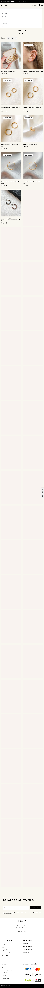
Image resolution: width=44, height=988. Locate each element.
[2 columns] (12, 38)
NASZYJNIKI (4, 20)
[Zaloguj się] (32, 5)
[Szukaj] (35, 5)
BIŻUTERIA (4, 13)
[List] (8, 38)
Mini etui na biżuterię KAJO (8, 71)
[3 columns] (16, 38)
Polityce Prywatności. (8, 913)
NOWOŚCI (4, 10)
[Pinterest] (25, 932)
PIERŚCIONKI (5, 23)
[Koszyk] (38, 5)
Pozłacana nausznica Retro (30, 144)
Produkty (21, 34)
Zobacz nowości (23, 1)
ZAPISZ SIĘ (35, 907)
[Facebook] (19, 932)
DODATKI (4, 27)
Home (15, 34)
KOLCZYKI (4, 16)
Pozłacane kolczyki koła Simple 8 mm (33, 71)
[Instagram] (22, 932)
